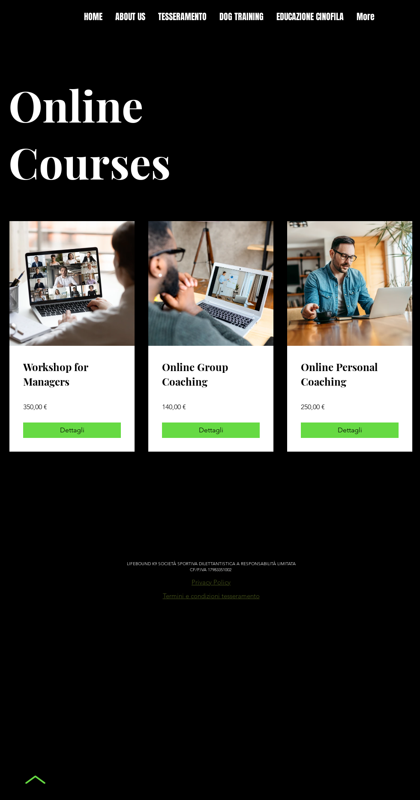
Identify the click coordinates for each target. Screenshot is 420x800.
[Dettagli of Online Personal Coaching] (350, 430)
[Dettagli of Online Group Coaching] (211, 430)
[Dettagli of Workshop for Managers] (72, 430)
